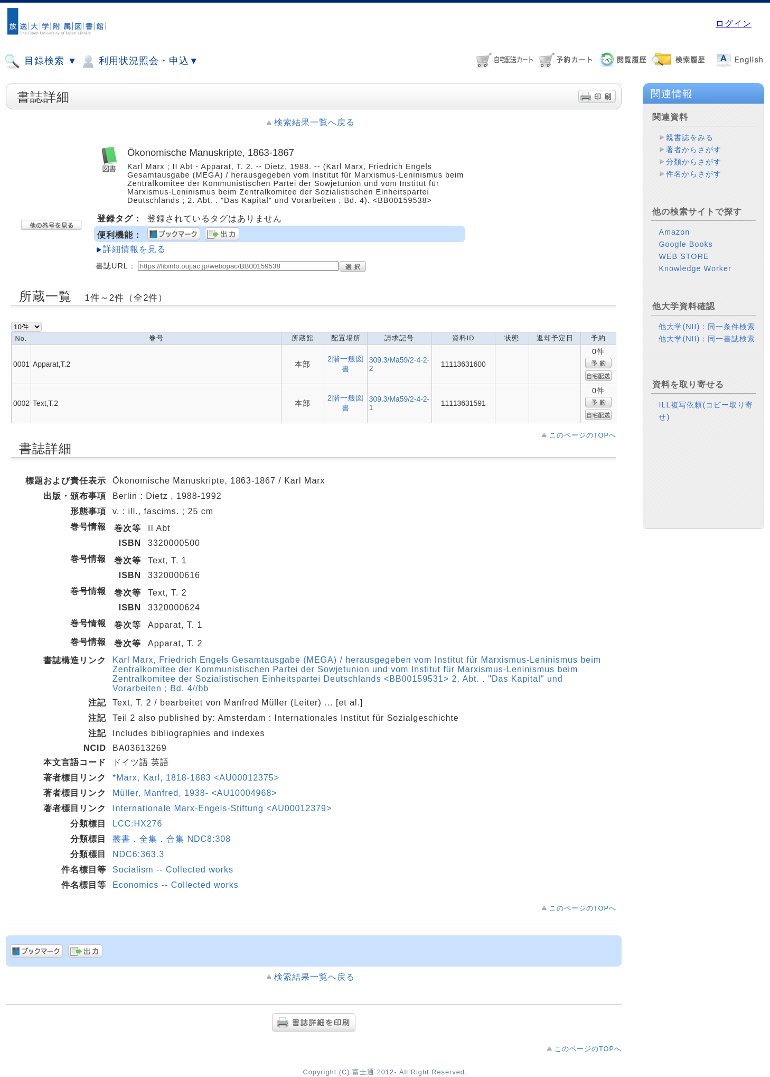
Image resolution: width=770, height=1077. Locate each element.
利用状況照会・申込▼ (139, 61)
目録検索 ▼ (40, 61)
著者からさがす (693, 149)
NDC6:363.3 (138, 854)
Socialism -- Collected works (172, 869)
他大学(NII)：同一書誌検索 (707, 339)
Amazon (674, 232)
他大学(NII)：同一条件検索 (707, 326)
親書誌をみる (689, 137)
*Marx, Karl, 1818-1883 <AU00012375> (195, 777)
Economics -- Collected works (175, 884)
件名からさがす (693, 174)
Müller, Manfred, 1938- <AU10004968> (194, 792)
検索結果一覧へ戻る (314, 122)
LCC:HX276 (137, 823)
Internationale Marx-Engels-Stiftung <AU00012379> (222, 808)
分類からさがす (693, 161)
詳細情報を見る (134, 249)
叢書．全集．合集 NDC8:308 (171, 838)
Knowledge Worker (695, 268)
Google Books (685, 244)
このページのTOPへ (582, 435)
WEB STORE (684, 256)
